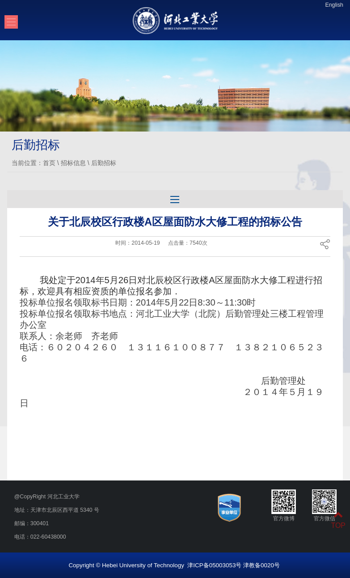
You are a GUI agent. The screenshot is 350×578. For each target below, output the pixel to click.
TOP (338, 520)
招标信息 (73, 162)
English (334, 5)
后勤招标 (103, 162)
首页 (49, 162)
